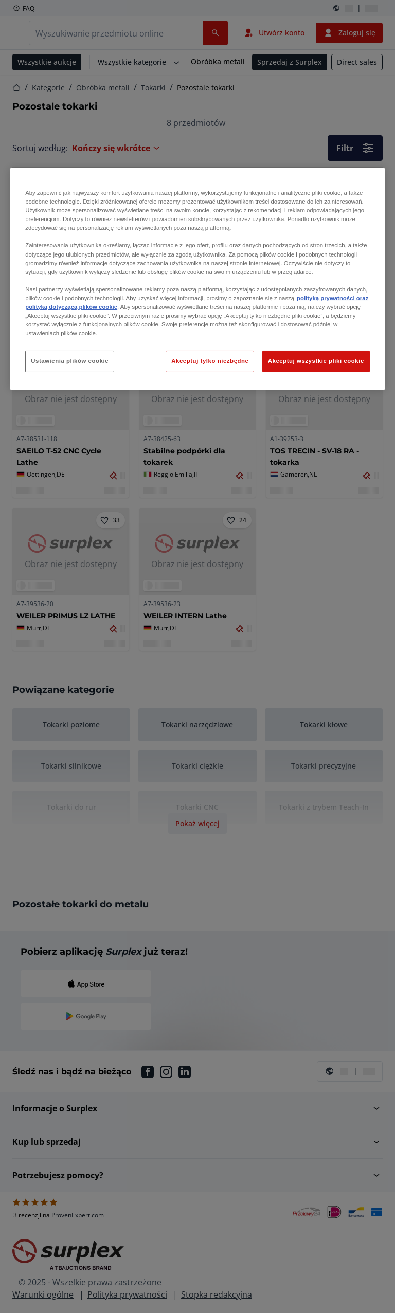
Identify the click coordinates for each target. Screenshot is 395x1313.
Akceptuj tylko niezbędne (209, 361)
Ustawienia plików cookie (70, 361)
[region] (197, 279)
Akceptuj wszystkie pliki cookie (316, 361)
